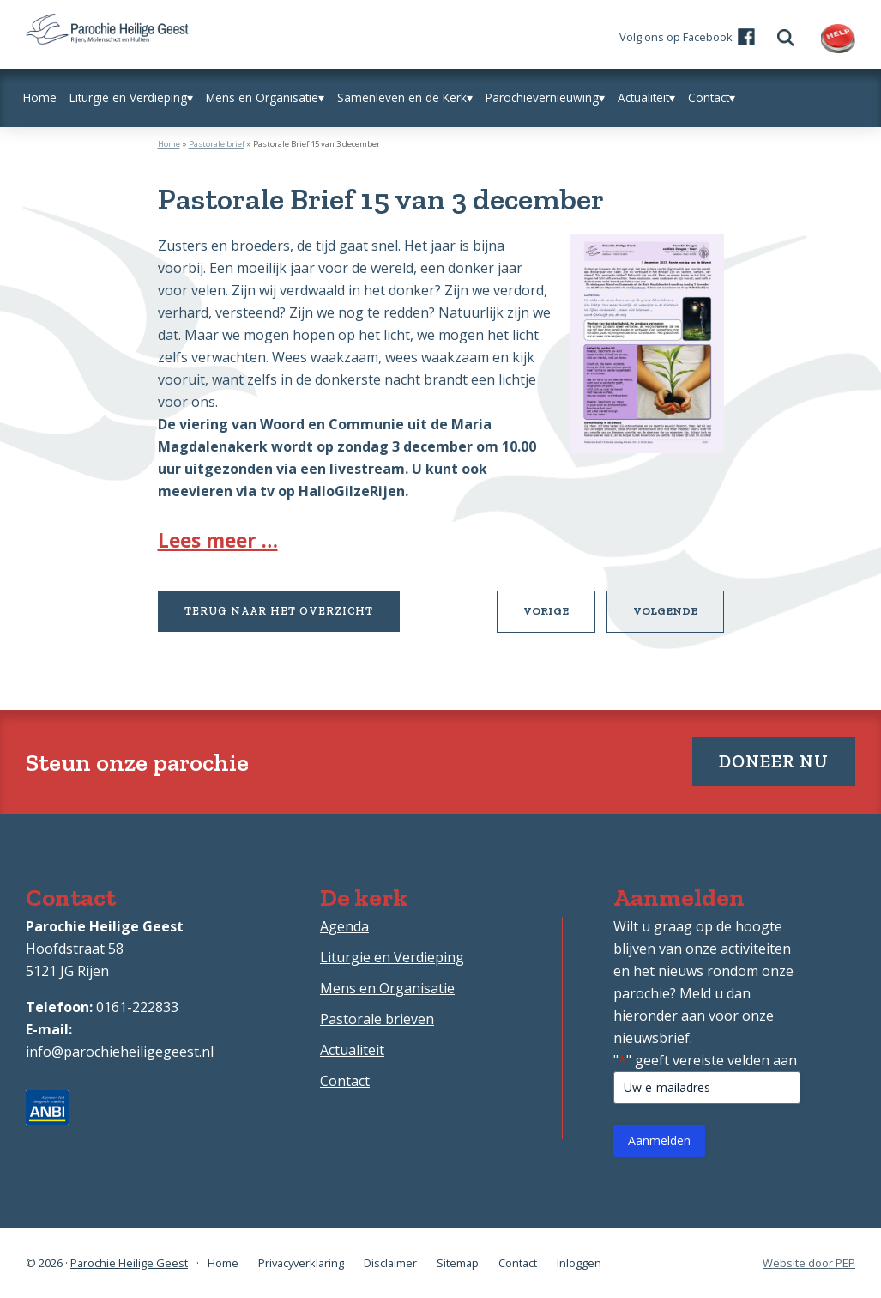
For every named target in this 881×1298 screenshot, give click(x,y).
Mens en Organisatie (387, 988)
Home (169, 143)
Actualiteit (352, 1049)
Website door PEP (809, 1263)
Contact (345, 1080)
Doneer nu (774, 761)
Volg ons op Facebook (676, 37)
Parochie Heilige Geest (129, 1263)
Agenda (344, 926)
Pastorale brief (216, 143)
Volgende (678, 617)
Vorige (559, 617)
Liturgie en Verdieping (392, 957)
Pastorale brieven (377, 1019)
